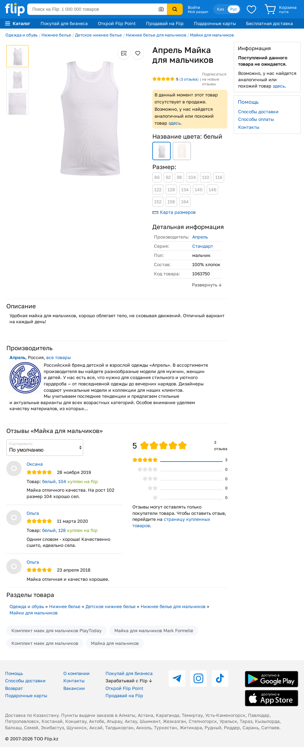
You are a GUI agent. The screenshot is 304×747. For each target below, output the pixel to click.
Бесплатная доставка (269, 23)
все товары (58, 357)
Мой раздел (198, 12)
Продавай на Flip (165, 23)
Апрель (200, 236)
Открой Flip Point (117, 23)
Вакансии (74, 688)
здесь (174, 123)
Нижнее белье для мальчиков (156, 34)
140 (199, 189)
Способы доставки (258, 111)
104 (192, 177)
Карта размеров (174, 212)
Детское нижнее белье (98, 34)
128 (171, 189)
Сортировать (21, 443)
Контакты (248, 127)
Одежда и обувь (21, 34)
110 (205, 177)
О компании (76, 673)
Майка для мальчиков (115, 643)
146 (212, 189)
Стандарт (202, 246)
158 (171, 201)
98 (179, 177)
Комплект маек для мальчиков (44, 643)
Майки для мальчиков (212, 34)
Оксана (35, 464)
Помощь (14, 673)
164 (185, 201)
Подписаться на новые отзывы (214, 79)
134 (185, 189)
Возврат (14, 688)
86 (157, 177)
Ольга (33, 513)
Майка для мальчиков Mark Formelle (153, 630)
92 (168, 177)
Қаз (220, 9)
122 (158, 189)
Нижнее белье (56, 34)
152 (158, 201)
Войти (194, 7)
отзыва (189, 79)
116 (218, 177)
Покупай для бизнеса (64, 23)
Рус (233, 9)
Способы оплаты (256, 119)
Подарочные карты (215, 23)
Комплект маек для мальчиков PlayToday (56, 630)
